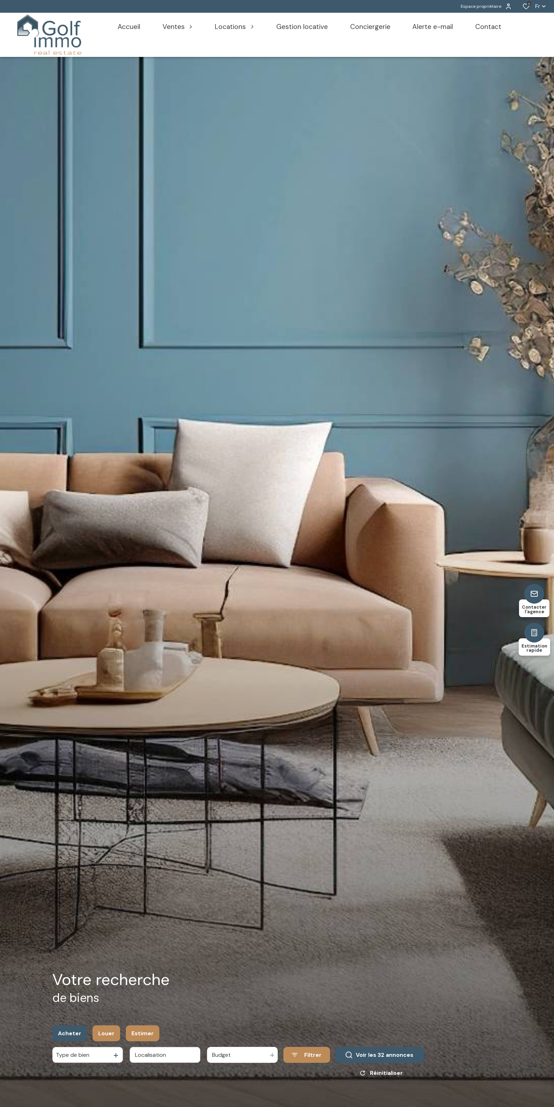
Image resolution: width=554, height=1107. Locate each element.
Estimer (142, 1035)
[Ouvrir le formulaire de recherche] (306, 1057)
